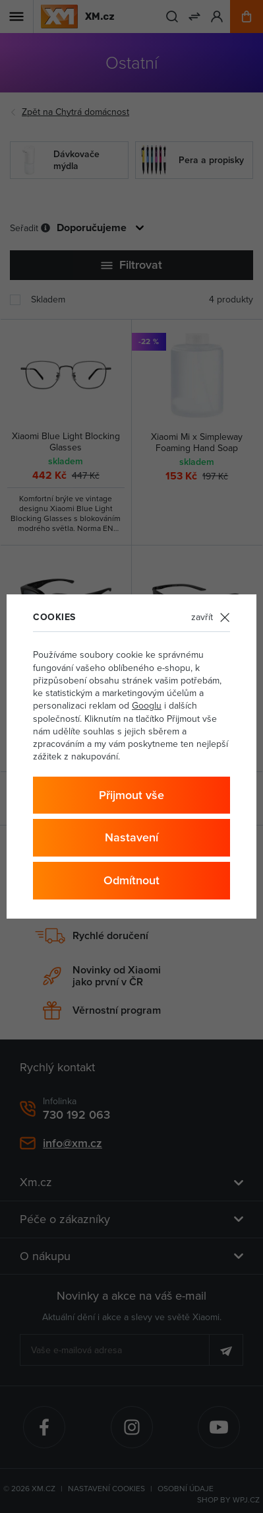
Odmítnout (131, 880)
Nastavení (131, 837)
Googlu (146, 705)
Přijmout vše (131, 795)
